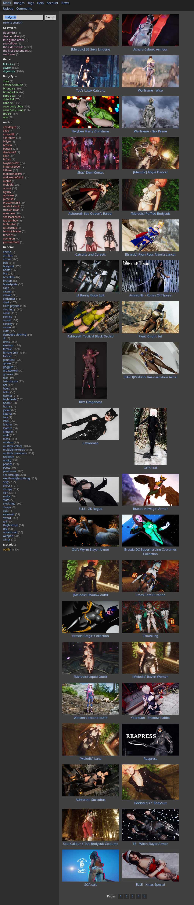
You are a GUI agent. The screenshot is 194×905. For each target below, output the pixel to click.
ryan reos (11, 213)
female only (15, 352)
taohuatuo (11, 224)
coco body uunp (17, 110)
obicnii (10, 188)
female (11, 349)
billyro (9, 141)
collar (10, 313)
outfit (11, 549)
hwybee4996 (14, 163)
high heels (13, 399)
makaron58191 (14, 174)
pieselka (10, 199)
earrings (12, 345)
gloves (10, 363)
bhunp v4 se (13, 92)
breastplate (13, 284)
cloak (10, 302)
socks (9, 496)
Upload (8, 8)
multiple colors (17, 446)
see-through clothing (20, 478)
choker (10, 295)
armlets (10, 255)
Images (19, 3)
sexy (9, 482)
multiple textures (17, 449)
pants (10, 467)
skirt (9, 492)
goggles (10, 367)
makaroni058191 (15, 177)
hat (8, 385)
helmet (11, 395)
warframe (11, 54)
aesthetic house (15, 85)
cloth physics (15, 306)
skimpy (11, 489)
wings (9, 539)
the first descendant (18, 50)
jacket (9, 410)
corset (10, 320)
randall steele (13, 206)
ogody (9, 192)
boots (10, 270)
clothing (12, 309)
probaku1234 (14, 202)
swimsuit (11, 514)
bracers (10, 280)
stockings (12, 503)
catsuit (9, 291)
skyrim (11, 67)
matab (9, 181)
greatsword (13, 370)
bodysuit (12, 266)
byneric (10, 148)
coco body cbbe (16, 106)
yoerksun (11, 238)
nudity (10, 460)
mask (10, 439)
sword (10, 518)
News (65, 3)
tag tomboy (12, 220)
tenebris (10, 235)
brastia (10, 145)
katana (9, 413)
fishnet (10, 356)
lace (7, 417)
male (9, 435)
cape (9, 288)
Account (52, 3)
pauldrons (13, 471)
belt (9, 262)
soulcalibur (12, 43)
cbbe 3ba (13, 95)
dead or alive (14, 36)
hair (9, 377)
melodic (11, 184)
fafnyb (9, 159)
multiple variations (18, 453)
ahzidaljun (11, 127)
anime (9, 252)
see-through (14, 475)
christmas (12, 298)
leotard (10, 428)
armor (10, 259)
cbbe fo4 (11, 99)
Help (40, 3)
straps (9, 507)
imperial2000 (14, 166)
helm (9, 392)
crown (9, 327)
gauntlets (12, 360)
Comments (24, 8)
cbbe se (12, 103)
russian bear (13, 209)
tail (8, 521)
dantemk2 (11, 152)
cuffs (9, 331)
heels (10, 388)
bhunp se (12, 88)
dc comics (12, 32)
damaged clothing (17, 334)
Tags (31, 3)
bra (8, 273)
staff (8, 500)
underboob (13, 532)
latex (9, 421)
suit (8, 510)
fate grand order (15, 40)
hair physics (13, 381)
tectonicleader (14, 231)
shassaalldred (13, 217)
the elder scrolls (17, 47)
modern (11, 442)
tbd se (10, 113)
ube (8, 117)
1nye (8, 81)
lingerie (10, 431)
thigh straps (13, 525)
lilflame (10, 170)
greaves (11, 374)
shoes (10, 485)
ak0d (8, 130)
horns (9, 406)
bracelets (11, 277)
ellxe (8, 156)
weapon (11, 536)
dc (6, 338)
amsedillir (11, 134)
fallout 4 (11, 64)
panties (11, 464)
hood (10, 403)
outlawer (10, 195)
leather (10, 424)
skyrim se (13, 71)
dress (10, 342)
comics (9, 316)
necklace (12, 457)
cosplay (10, 324)
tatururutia (12, 227)
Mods (7, 3)
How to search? (13, 22)
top (8, 528)
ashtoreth (12, 138)
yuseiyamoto (13, 242)
